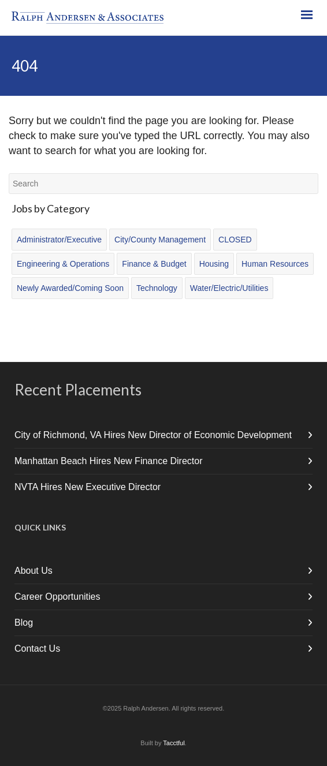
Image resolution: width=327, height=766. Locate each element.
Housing (214, 263)
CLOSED (235, 239)
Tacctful (173, 742)
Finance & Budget (154, 263)
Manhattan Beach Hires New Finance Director (108, 461)
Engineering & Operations (63, 263)
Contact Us (37, 648)
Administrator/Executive (59, 239)
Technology (156, 288)
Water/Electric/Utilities (229, 288)
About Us (33, 571)
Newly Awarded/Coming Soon (70, 288)
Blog (23, 622)
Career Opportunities (57, 596)
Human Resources (275, 263)
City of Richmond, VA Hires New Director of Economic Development (153, 435)
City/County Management (160, 239)
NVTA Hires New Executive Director (87, 487)
